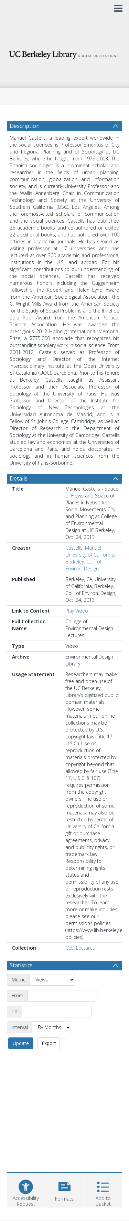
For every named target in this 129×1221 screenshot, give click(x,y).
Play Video (76, 610)
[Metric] (52, 980)
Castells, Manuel (83, 547)
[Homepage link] (64, 53)
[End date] (57, 1011)
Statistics (21, 965)
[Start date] (62, 995)
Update (21, 1043)
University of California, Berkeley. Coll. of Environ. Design (90, 561)
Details (19, 478)
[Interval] (51, 1027)
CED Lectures (80, 947)
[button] (64, 1189)
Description (25, 126)
